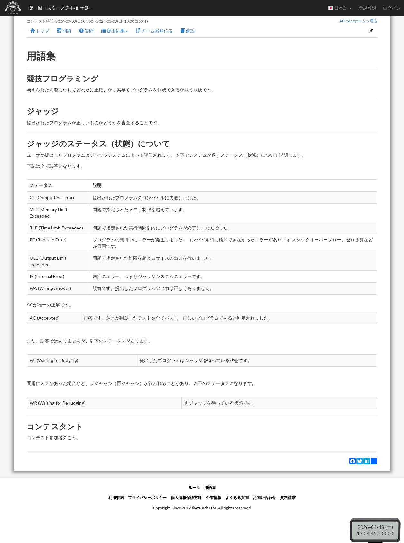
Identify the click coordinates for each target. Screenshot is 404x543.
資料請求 (288, 497)
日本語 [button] (340, 8)
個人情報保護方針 (186, 497)
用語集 (210, 487)
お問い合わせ (264, 497)
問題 (64, 30)
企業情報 (213, 497)
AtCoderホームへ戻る (358, 20)
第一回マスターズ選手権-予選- (60, 8)
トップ (39, 30)
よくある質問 (237, 497)
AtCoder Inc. (206, 507)
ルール (194, 487)
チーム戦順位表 (154, 30)
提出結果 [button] (114, 30)
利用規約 (116, 497)
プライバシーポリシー (147, 497)
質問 (86, 30)
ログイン (392, 8)
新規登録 (367, 8)
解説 (187, 30)
